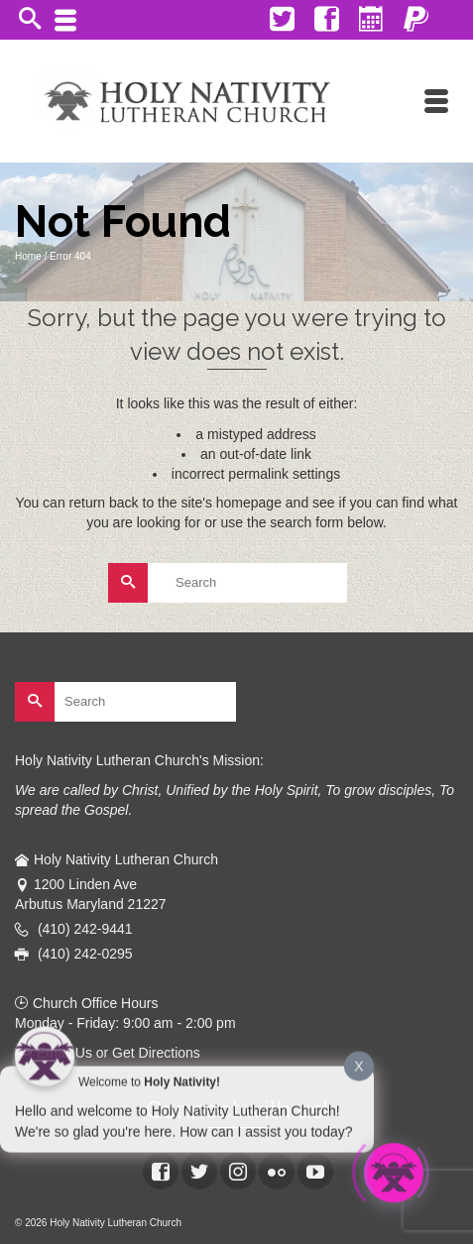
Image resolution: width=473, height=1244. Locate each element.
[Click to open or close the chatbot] (393, 1174)
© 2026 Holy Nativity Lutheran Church (98, 1222)
